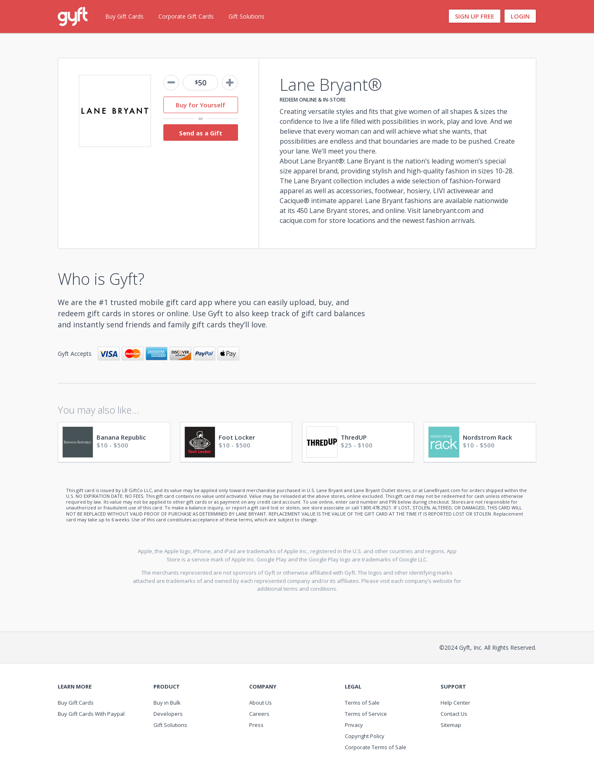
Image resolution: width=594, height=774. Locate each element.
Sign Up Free (474, 16)
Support (453, 686)
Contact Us (454, 713)
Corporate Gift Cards (186, 16)
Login (520, 16)
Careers (259, 713)
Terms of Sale (362, 702)
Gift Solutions (246, 16)
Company (262, 686)
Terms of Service (366, 713)
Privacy (354, 725)
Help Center (455, 702)
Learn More (75, 686)
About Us (260, 702)
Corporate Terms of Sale (375, 747)
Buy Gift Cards (124, 16)
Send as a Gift (200, 133)
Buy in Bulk (167, 702)
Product (166, 686)
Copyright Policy (364, 736)
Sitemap (451, 725)
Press (256, 725)
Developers (168, 713)
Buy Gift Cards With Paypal (91, 713)
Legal (353, 686)
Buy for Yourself (200, 105)
